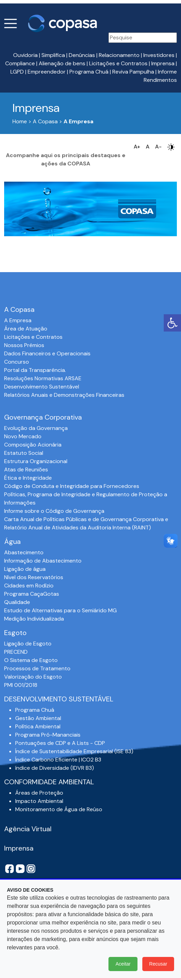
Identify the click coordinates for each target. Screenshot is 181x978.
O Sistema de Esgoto (31, 660)
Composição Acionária (32, 444)
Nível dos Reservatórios (33, 577)
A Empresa (17, 320)
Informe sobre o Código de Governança (54, 511)
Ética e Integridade (28, 477)
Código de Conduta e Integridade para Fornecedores (71, 486)
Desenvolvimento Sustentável (41, 386)
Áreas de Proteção (39, 792)
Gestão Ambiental (38, 718)
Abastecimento (24, 552)
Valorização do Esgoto (33, 676)
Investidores (158, 55)
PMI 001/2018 (20, 685)
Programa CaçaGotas (31, 593)
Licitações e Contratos (118, 63)
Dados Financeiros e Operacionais (47, 353)
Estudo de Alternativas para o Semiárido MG (60, 610)
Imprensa (162, 63)
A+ (137, 146)
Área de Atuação (25, 328)
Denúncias (82, 55)
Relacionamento (119, 55)
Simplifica (53, 55)
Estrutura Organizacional (35, 461)
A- (158, 146)
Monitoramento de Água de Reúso (58, 809)
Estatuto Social (23, 453)
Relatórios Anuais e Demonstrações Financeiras (64, 395)
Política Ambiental (37, 726)
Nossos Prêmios (24, 345)
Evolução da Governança (36, 428)
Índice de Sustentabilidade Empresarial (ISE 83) (74, 751)
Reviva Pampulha (133, 71)
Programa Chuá (88, 71)
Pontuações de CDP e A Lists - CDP (60, 743)
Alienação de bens (62, 63)
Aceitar (123, 964)
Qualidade (17, 602)
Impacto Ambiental (39, 801)
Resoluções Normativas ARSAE (43, 378)
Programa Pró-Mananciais (47, 734)
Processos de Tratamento (37, 668)
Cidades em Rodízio (29, 585)
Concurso (16, 361)
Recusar (158, 964)
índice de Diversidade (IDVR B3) (54, 767)
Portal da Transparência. (35, 370)
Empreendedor (47, 71)
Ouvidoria (25, 55)
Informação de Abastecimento (43, 560)
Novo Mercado (22, 436)
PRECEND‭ (16, 651)
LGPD (17, 71)
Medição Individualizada (34, 618)
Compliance (20, 63)
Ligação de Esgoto (27, 643)
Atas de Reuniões (26, 469)
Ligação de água (25, 569)
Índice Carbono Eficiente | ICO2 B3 (58, 759)
